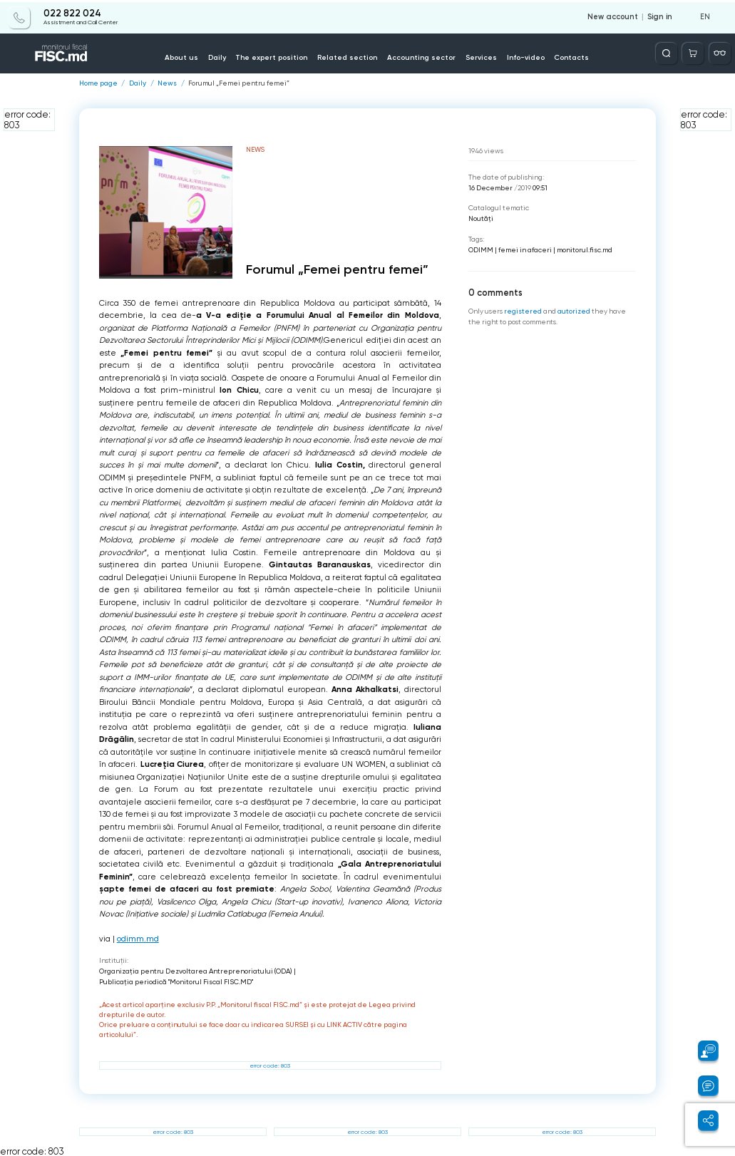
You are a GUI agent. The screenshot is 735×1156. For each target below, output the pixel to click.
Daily (222, 56)
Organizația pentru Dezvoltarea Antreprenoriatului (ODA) (195, 970)
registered (523, 311)
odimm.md (138, 939)
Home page (98, 83)
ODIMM (480, 249)
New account (614, 15)
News (167, 83)
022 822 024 (72, 12)
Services (476, 56)
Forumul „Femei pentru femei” (238, 83)
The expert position (275, 56)
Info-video (520, 56)
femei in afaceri (525, 249)
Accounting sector (419, 56)
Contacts (565, 56)
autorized (573, 311)
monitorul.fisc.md (584, 249)
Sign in (660, 15)
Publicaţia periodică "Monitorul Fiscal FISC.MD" (176, 981)
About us (188, 56)
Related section (348, 56)
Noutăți (480, 218)
